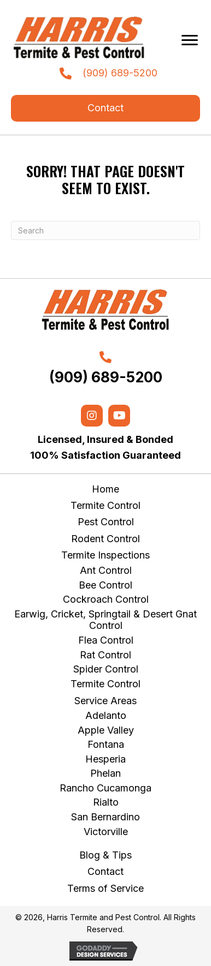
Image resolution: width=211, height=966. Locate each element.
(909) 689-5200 (120, 73)
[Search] (105, 230)
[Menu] (189, 40)
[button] (105, 108)
